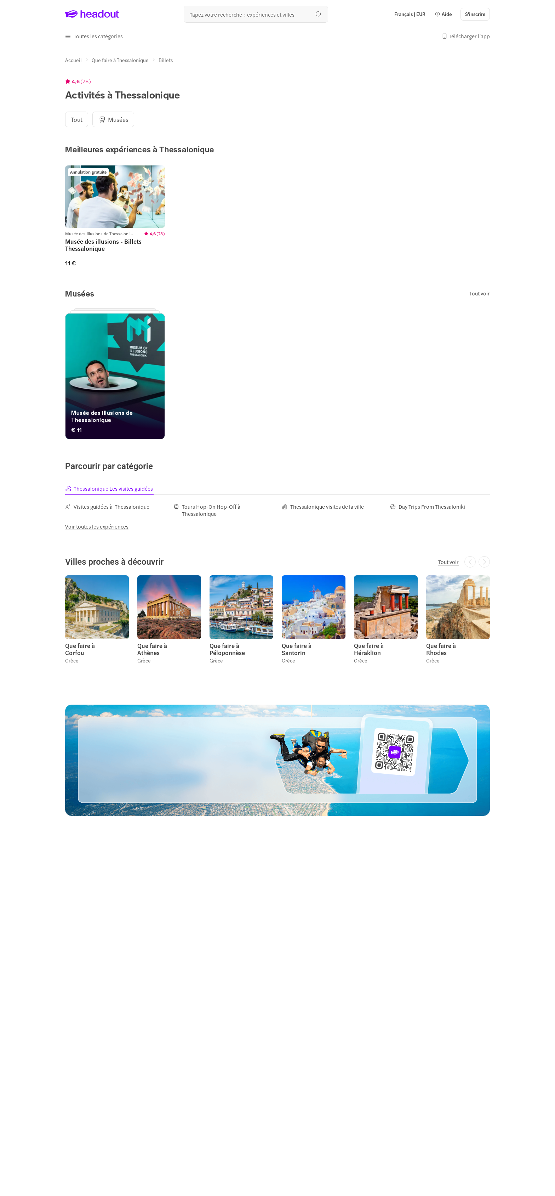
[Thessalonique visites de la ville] (323, 506)
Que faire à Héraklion (369, 649)
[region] (277, 119)
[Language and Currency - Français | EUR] (410, 14)
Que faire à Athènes (152, 649)
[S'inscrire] (475, 14)
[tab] (109, 489)
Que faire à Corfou (80, 649)
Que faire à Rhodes (441, 649)
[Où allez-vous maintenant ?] (256, 14)
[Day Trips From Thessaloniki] (427, 506)
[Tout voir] (448, 561)
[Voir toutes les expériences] (96, 526)
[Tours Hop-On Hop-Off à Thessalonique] (223, 510)
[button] (443, 14)
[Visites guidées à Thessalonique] (107, 506)
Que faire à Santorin (296, 649)
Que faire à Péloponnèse (227, 649)
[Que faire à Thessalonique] (120, 60)
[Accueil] (73, 60)
